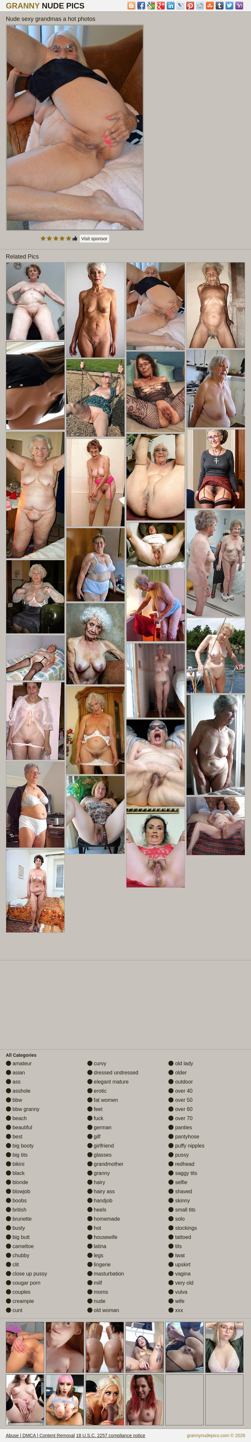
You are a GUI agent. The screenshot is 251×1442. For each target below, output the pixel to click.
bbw (14, 1100)
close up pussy (26, 1273)
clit (12, 1264)
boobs (16, 1200)
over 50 (180, 1100)
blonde (17, 1182)
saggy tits (182, 1173)
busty (15, 1228)
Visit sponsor (94, 238)
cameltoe (20, 1246)
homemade (103, 1219)
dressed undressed (113, 1072)
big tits (17, 1155)
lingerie (99, 1264)
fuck (95, 1118)
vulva (177, 1292)
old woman (103, 1310)
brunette (19, 1219)
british (16, 1209)
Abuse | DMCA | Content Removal (40, 1435)
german (99, 1127)
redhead (181, 1164)
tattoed (179, 1237)
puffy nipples (186, 1146)
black (15, 1173)
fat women (102, 1100)
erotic (97, 1091)
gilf (94, 1136)
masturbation (105, 1273)
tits (175, 1246)
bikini (15, 1164)
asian (15, 1072)
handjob (99, 1200)
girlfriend (100, 1146)
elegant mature (108, 1082)
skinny (179, 1200)
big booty (20, 1146)
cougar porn (23, 1283)
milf (94, 1283)
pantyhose (183, 1136)
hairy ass (101, 1191)
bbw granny (23, 1109)
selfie (177, 1182)
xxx (175, 1310)
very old (180, 1283)
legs (95, 1255)
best (14, 1136)
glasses (99, 1155)
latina (97, 1246)
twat (176, 1255)
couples (18, 1292)
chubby (17, 1255)
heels (97, 1209)
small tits (181, 1209)
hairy (96, 1182)
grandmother (105, 1164)
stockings (182, 1228)
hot (94, 1228)
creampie (20, 1301)
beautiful (19, 1127)
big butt (18, 1237)
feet (95, 1109)
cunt (14, 1310)
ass (13, 1082)
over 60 (180, 1109)
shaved (180, 1191)
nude (96, 1301)
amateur (19, 1063)
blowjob (18, 1191)
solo (176, 1219)
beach (16, 1118)
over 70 (180, 1118)
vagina (179, 1273)
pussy (178, 1155)
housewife (102, 1237)
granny (98, 1173)
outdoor (180, 1082)
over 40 (180, 1091)
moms (97, 1292)
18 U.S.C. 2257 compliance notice (110, 1435)
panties (180, 1127)
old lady (180, 1063)
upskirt (179, 1264)
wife (176, 1301)
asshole (18, 1091)
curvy (97, 1063)
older (177, 1072)
